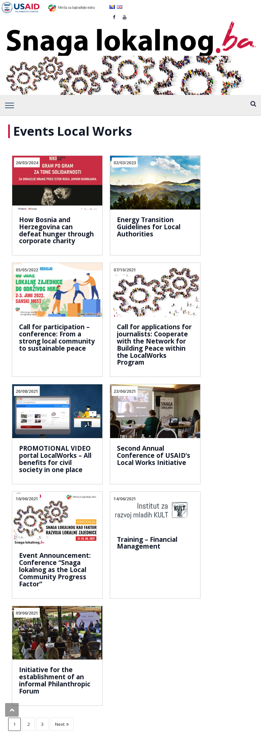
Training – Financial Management (120, 453)
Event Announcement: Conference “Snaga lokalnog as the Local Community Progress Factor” (46, 479)
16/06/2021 (27, 412)
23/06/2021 (185, 280)
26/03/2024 (27, 163)
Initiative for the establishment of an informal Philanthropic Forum (205, 472)
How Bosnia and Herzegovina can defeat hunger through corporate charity (47, 223)
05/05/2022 (185, 163)
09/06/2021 (185, 412)
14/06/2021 (106, 412)
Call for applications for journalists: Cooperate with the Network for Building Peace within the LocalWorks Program (45, 354)
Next (62, 534)
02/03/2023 (106, 163)
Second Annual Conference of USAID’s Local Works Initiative (203, 337)
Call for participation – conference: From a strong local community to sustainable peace (206, 230)
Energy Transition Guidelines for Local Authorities (126, 216)
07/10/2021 (27, 280)
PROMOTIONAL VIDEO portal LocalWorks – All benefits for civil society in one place (124, 344)
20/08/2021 (106, 280)
